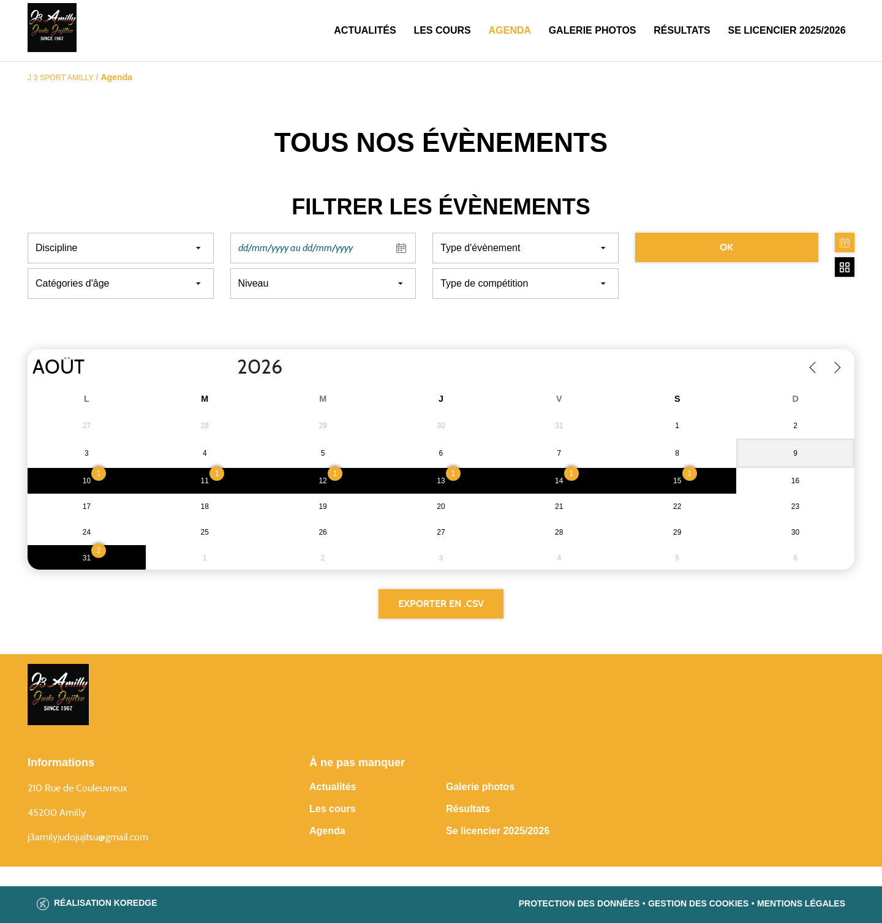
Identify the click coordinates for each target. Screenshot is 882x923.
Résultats (682, 30)
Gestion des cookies (698, 903)
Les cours (441, 30)
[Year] (227, 367)
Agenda (510, 30)
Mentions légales (801, 903)
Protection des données (579, 903)
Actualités (365, 30)
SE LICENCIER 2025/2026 (787, 30)
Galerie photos (592, 30)
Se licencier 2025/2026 (497, 831)
